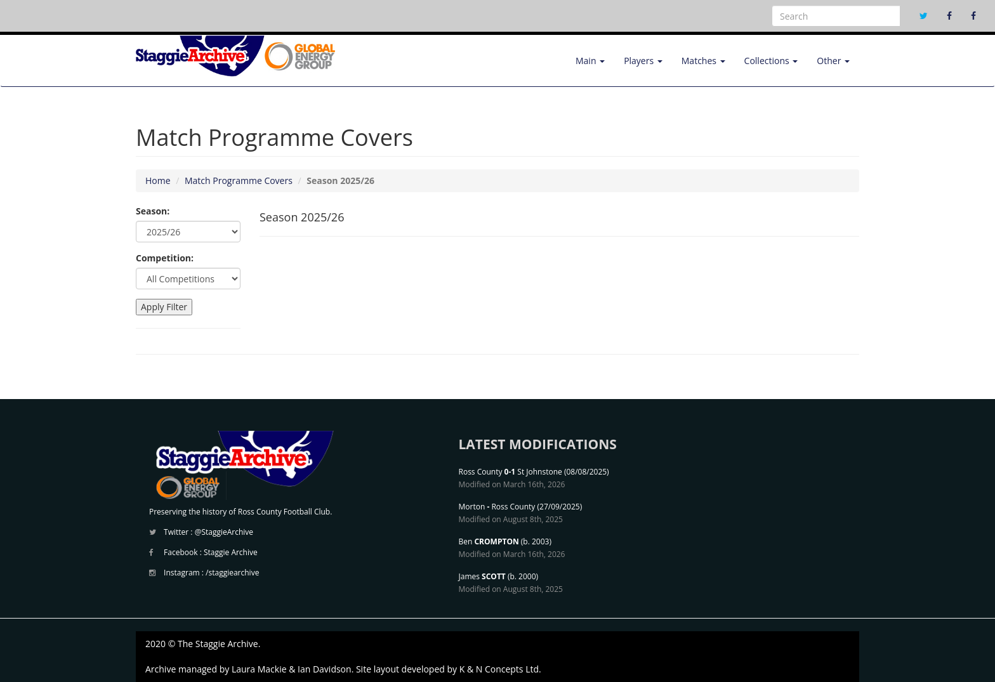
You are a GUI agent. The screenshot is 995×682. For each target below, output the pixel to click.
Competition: (165, 258)
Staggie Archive (231, 552)
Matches (703, 61)
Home (158, 180)
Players (643, 61)
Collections (771, 61)
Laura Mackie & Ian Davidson (292, 669)
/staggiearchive (232, 572)
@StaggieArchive (224, 532)
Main (590, 61)
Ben (489, 541)
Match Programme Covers (239, 180)
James (482, 576)
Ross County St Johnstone (510, 471)
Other (833, 61)
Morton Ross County (497, 506)
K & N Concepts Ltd (499, 669)
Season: (152, 211)
